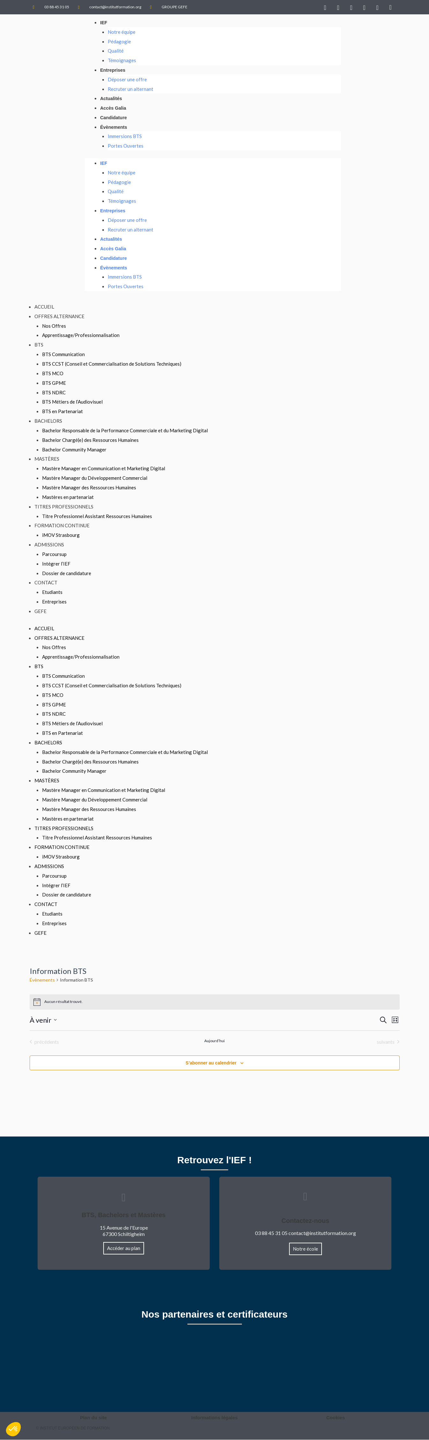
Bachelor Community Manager (74, 450)
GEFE (40, 612)
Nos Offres (54, 326)
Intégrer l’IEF (56, 564)
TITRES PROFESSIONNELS (63, 507)
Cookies (335, 1418)
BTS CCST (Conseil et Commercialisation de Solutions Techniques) (111, 364)
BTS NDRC (54, 393)
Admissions (49, 545)
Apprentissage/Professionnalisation (81, 336)
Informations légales (214, 1418)
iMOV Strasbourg (61, 535)
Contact (45, 583)
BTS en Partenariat (62, 412)
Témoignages (122, 60)
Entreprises (113, 70)
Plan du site (93, 1418)
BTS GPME (54, 383)
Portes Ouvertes (125, 146)
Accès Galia (113, 108)
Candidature (114, 117)
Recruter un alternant (130, 89)
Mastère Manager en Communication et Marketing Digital (103, 469)
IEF (103, 22)
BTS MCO (52, 374)
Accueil (44, 307)
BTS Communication (63, 355)
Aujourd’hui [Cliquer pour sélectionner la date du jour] (214, 1041)
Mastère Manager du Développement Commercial (94, 478)
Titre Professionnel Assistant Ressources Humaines (97, 516)
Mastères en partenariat (68, 498)
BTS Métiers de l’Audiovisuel (72, 402)
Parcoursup (54, 555)
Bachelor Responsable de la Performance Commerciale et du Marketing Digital (125, 431)
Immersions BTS (125, 136)
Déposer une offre (127, 79)
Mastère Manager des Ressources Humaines (89, 488)
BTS (38, 345)
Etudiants (52, 593)
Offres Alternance (59, 316)
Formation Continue (62, 526)
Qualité (116, 51)
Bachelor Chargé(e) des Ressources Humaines (90, 440)
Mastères (46, 459)
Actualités (111, 98)
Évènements (114, 127)
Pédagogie (119, 41)
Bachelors (48, 421)
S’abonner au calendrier (210, 1063)
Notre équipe (121, 32)
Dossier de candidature (66, 573)
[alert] (215, 1002)
